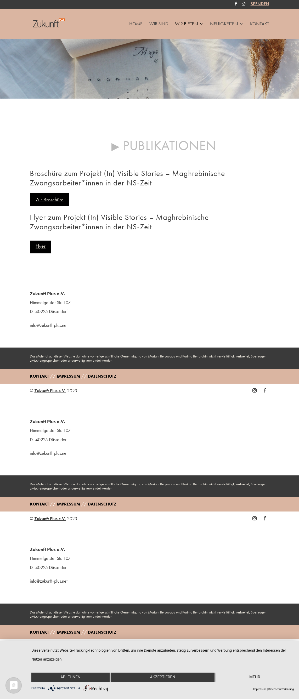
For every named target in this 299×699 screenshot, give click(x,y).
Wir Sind (158, 24)
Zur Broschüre (50, 199)
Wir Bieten (186, 24)
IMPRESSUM (68, 376)
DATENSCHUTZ (102, 376)
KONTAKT (39, 376)
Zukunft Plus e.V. (50, 391)
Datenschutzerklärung (281, 689)
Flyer (41, 245)
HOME (136, 24)
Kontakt (259, 24)
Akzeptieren (162, 677)
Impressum (259, 689)
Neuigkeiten (224, 24)
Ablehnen (70, 677)
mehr (254, 677)
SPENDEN (260, 4)
